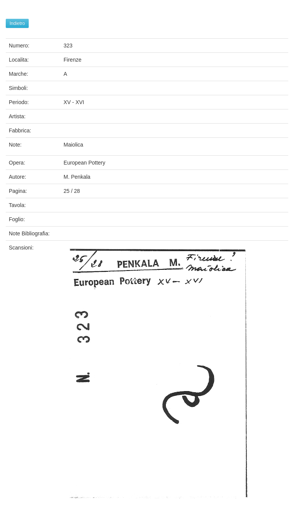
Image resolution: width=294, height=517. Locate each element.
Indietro (17, 23)
